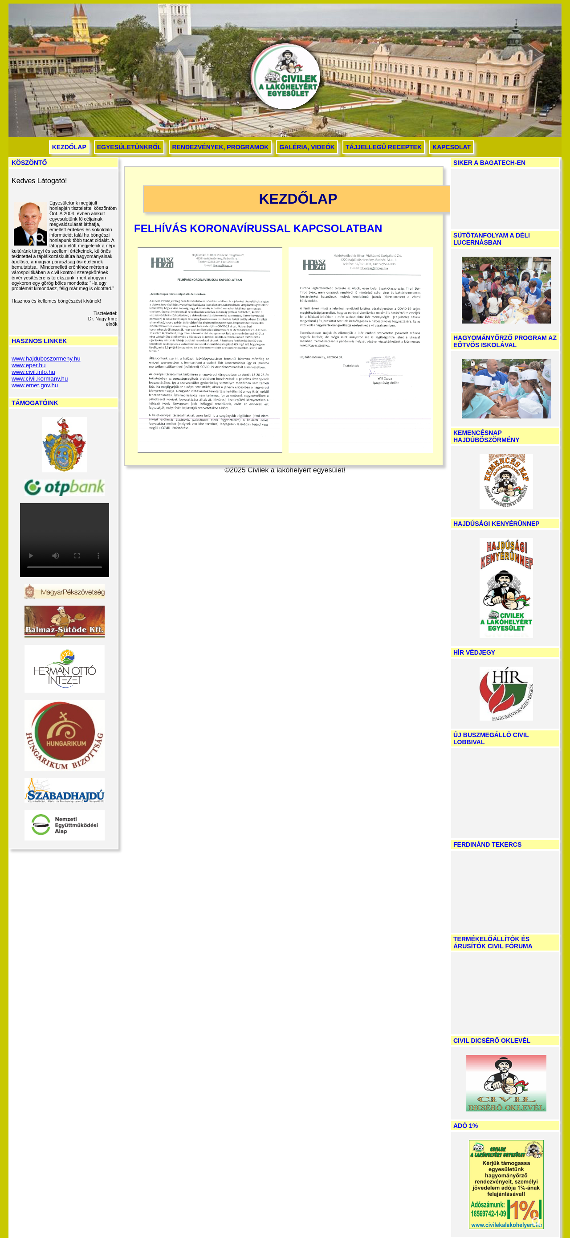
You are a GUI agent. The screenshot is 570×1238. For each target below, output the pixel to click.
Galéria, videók (306, 147)
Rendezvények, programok (220, 147)
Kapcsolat (451, 147)
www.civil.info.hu (33, 372)
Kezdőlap (69, 147)
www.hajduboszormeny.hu (46, 358)
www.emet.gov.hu (35, 385)
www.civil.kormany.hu (40, 378)
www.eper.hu (28, 365)
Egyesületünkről (129, 147)
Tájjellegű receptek (384, 147)
